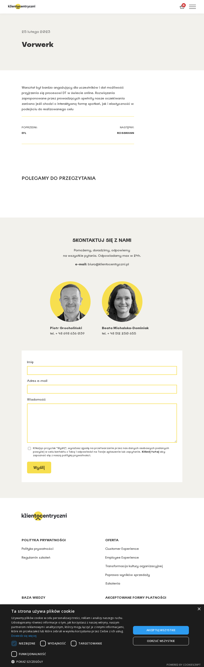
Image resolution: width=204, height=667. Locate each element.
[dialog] (102, 635)
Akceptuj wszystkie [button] (161, 630)
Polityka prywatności (38, 555)
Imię (102, 367)
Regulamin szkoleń (36, 564)
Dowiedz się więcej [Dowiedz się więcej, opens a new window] (24, 636)
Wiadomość (102, 423)
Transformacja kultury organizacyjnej (134, 573)
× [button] (199, 609)
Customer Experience (122, 555)
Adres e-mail (102, 386)
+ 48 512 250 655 (121, 333)
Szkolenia (112, 590)
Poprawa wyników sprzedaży (127, 581)
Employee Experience (122, 564)
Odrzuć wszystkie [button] (161, 641)
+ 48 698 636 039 (70, 333)
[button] (69, 661)
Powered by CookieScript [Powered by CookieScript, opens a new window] (184, 664)
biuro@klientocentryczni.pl (108, 264)
